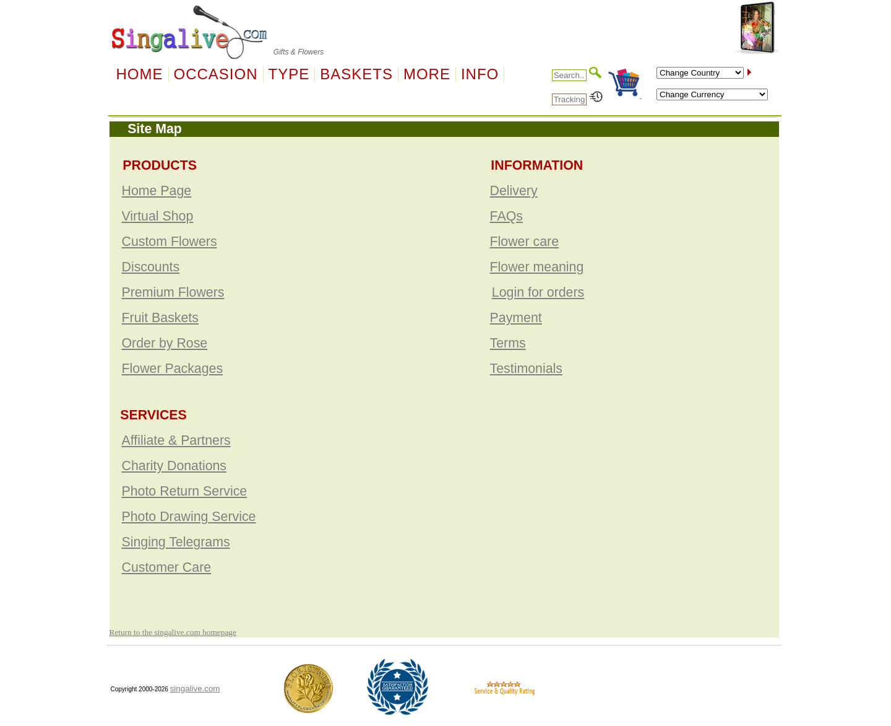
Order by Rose (165, 343)
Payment (516, 317)
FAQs (506, 216)
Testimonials (526, 368)
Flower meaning (537, 267)
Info (480, 74)
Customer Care (167, 567)
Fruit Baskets (160, 317)
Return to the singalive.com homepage (173, 632)
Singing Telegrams (176, 542)
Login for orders (538, 292)
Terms (508, 343)
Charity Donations (174, 465)
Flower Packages (172, 368)
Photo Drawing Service (189, 516)
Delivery (514, 190)
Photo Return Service (185, 491)
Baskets (356, 74)
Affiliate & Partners (176, 440)
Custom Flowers (169, 241)
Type (289, 74)
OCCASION (216, 74)
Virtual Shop (158, 216)
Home (139, 74)
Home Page (157, 190)
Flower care (524, 241)
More (426, 74)
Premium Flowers (173, 292)
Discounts (151, 267)
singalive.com (195, 688)
